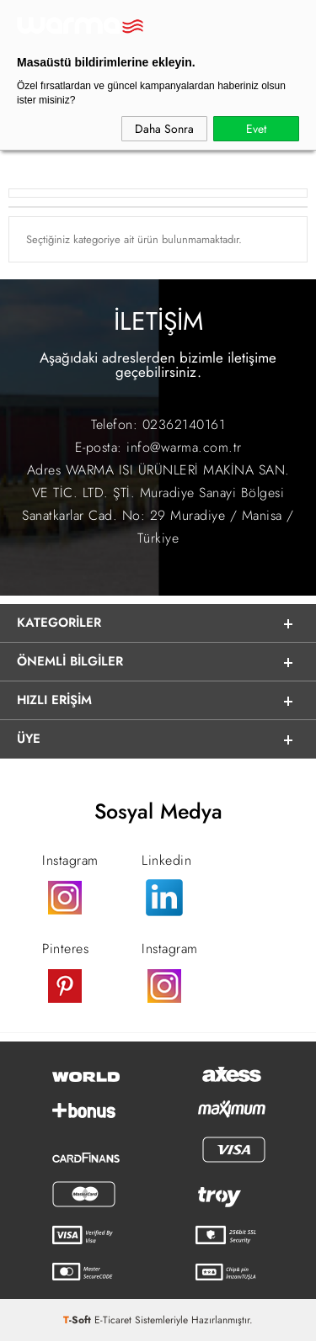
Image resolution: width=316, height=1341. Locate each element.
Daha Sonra (164, 128)
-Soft (78, 1320)
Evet (256, 128)
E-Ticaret (112, 1320)
